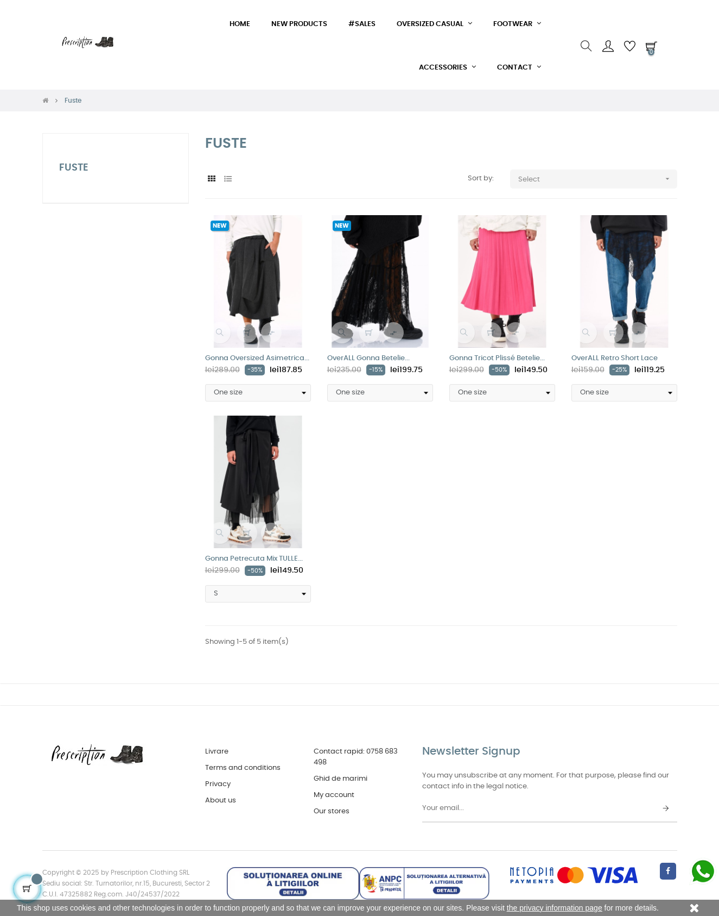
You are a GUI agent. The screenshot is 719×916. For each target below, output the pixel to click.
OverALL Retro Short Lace (614, 358)
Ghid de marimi (340, 778)
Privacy (218, 784)
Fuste (73, 168)
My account (334, 795)
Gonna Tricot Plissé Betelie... (497, 358)
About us (220, 800)
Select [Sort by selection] (597, 179)
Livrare (216, 751)
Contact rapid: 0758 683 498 (356, 757)
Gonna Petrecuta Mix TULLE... (254, 558)
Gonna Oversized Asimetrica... (257, 358)
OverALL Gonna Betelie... (368, 358)
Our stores (331, 811)
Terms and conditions (243, 767)
